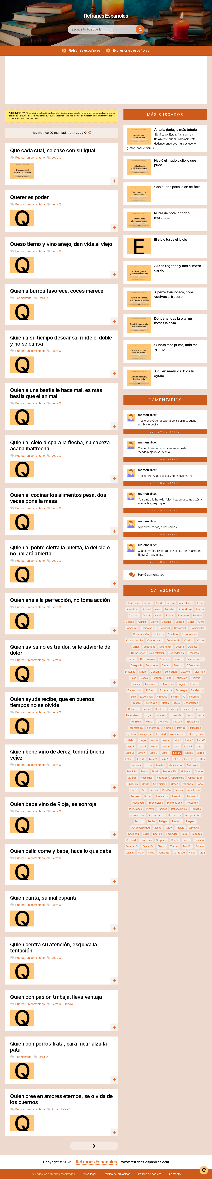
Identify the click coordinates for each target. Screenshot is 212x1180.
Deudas (178, 666)
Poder (147, 797)
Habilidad (160, 709)
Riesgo (157, 828)
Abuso (147, 603)
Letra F (142, 747)
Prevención (193, 797)
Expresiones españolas (132, 51)
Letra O (154, 753)
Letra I (177, 747)
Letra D (201, 740)
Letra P (165, 753)
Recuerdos (174, 815)
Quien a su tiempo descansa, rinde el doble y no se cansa (61, 341)
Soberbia (197, 834)
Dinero (143, 672)
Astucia (200, 609)
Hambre (186, 709)
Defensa (192, 647)
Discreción (171, 672)
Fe (184, 697)
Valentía (130, 853)
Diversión (200, 672)
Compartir (164, 628)
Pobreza (135, 797)
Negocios (162, 778)
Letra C (189, 740)
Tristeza (200, 847)
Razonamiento (179, 809)
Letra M (130, 753)
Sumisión (199, 840)
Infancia (181, 728)
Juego (142, 740)
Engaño (182, 684)
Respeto (190, 822)
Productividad (155, 803)
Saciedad (133, 834)
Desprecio (152, 666)
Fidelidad (194, 697)
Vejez (151, 853)
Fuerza (165, 703)
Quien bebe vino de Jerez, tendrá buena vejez (57, 755)
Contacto (175, 1174)
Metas (144, 772)
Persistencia (193, 790)
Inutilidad (130, 740)
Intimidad (161, 734)
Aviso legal (89, 1174)
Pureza (150, 809)
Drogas (144, 678)
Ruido (168, 828)
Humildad (136, 722)
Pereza (179, 790)
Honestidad (176, 716)
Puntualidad (135, 809)
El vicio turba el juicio (170, 240)
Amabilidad (132, 609)
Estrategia (181, 691)
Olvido (145, 784)
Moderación (170, 772)
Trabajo (68, 1004)
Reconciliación (156, 815)
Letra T (129, 759)
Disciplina (156, 672)
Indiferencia (153, 728)
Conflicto (173, 634)
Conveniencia (154, 641)
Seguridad (171, 834)
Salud (146, 834)
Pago (200, 784)
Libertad (188, 759)
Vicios (192, 853)
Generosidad (191, 703)
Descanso (193, 653)
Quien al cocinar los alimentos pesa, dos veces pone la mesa (58, 499)
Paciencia (187, 784)
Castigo (180, 622)
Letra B (177, 740)
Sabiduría (193, 828)
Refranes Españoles (106, 14)
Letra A (166, 740)
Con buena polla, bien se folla (177, 187)
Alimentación (186, 603)
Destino (166, 666)
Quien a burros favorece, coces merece (56, 292)
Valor (141, 853)
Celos (191, 622)
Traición (187, 847)
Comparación (148, 628)
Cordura (188, 641)
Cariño (154, 622)
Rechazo (196, 809)
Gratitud (147, 709)
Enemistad (150, 684)
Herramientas (133, 716)
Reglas (151, 822)
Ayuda (158, 616)
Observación (195, 778)
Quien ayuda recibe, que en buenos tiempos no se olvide (52, 703)
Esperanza (166, 691)
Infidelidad (195, 728)
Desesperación (195, 659)
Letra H (166, 747)
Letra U (141, 759)
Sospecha (161, 840)
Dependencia (176, 653)
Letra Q (56, 158)
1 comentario (23, 298)
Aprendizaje (185, 609)
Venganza (163, 853)
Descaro (131, 659)
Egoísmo (195, 678)
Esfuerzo (151, 691)
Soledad (131, 840)
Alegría (171, 603)
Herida (198, 709)
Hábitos (173, 709)
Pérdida (154, 790)
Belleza (170, 616)
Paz (143, 790)
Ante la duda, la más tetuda (175, 130)
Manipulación (176, 765)
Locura (148, 765)
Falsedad (162, 697)
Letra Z (176, 759)
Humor (149, 722)
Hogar (148, 716)
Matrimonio (193, 765)
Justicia (154, 740)
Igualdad (177, 722)
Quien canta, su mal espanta (44, 898)
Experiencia (146, 697)
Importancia (192, 722)
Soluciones (146, 840)
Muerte (199, 772)
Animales (169, 609)
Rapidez (162, 809)
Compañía (131, 628)
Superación (132, 847)
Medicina (132, 772)
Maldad (160, 765)
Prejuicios (177, 797)
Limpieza (136, 765)
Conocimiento (189, 634)
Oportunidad (160, 784)
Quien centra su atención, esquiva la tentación (53, 948)
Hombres (161, 716)
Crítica (136, 647)
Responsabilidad (140, 828)
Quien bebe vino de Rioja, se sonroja (53, 805)
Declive (180, 647)
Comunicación (141, 634)
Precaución (161, 797)
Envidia (194, 684)
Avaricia (147, 616)
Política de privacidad (117, 1174)
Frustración (151, 703)
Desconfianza (147, 659)
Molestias (186, 772)
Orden (174, 784)
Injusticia (131, 734)
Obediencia (177, 778)
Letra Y (165, 759)
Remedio (177, 822)
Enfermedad (167, 684)
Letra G (154, 747)
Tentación (147, 847)
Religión (163, 822)
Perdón (166, 790)
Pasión (133, 790)
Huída (200, 716)
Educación (181, 678)
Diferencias (193, 666)
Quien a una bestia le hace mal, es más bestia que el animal (56, 394)
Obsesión (132, 784)
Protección (192, 803)
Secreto (157, 834)
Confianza (158, 634)
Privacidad (138, 803)
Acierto (159, 603)
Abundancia (133, 603)
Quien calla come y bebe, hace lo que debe (60, 852)
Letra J (188, 747)
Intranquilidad (177, 734)
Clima (201, 622)
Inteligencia (146, 734)
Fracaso (136, 703)
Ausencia (134, 616)
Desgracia (136, 666)
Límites (201, 759)
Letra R (189, 753)
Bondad (197, 616)
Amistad (146, 609)
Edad (168, 678)
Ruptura (180, 828)
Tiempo (162, 847)
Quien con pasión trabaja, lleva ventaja (56, 998)
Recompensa (137, 815)
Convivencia (173, 641)
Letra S (201, 753)
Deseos (178, 659)
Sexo (184, 834)
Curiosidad (149, 647)
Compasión (180, 628)
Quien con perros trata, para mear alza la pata (58, 1047)
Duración (157, 678)
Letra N (141, 753)
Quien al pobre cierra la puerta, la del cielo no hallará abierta (60, 551)
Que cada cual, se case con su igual (52, 151)
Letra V (153, 759)
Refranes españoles (84, 51)
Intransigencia (196, 734)
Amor (56, 1110)
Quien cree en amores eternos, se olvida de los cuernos (61, 1100)
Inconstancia (135, 728)
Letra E (130, 747)
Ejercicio (136, 684)
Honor (190, 716)
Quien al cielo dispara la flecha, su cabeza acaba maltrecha (60, 446)
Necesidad (147, 778)
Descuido (164, 659)
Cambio (142, 622)
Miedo (155, 772)
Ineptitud (168, 728)
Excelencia (197, 691)
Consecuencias (134, 641)
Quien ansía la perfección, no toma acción (60, 601)
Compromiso (197, 628)
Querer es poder (29, 198)
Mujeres (132, 778)
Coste (200, 641)
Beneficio (183, 616)
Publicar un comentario (30, 158)
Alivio (200, 603)
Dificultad (130, 672)
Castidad (167, 622)
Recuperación (192, 815)
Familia (174, 697)
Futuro (176, 703)
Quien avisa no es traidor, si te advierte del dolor (61, 650)
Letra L (199, 747)
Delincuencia (138, 653)
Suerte (186, 840)
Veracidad (179, 853)
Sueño (175, 840)
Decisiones (165, 647)
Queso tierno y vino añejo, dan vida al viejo (61, 245)
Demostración (156, 653)
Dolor (133, 678)
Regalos (139, 822)
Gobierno (133, 709)
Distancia (185, 672)
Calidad (130, 622)
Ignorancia (162, 722)
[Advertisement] (106, 80)
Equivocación (134, 691)
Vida (202, 853)
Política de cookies (149, 1174)
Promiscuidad (174, 803)
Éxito (133, 697)
